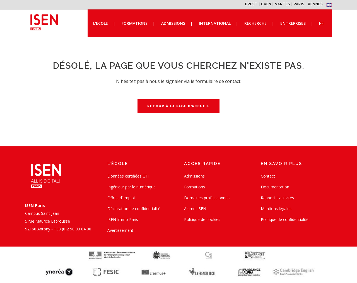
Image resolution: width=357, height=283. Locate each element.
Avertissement (120, 230)
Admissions (194, 176)
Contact (268, 176)
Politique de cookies (202, 219)
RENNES (315, 4)
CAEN (266, 4)
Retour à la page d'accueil (178, 106)
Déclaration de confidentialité (133, 208)
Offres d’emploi (121, 197)
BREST (251, 4)
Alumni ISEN (195, 208)
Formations (194, 187)
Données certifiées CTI (128, 176)
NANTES (282, 4)
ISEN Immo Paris (122, 219)
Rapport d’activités (277, 197)
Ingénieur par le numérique (131, 187)
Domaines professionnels (207, 197)
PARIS (299, 4)
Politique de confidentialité (284, 219)
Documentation (275, 187)
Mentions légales (276, 208)
